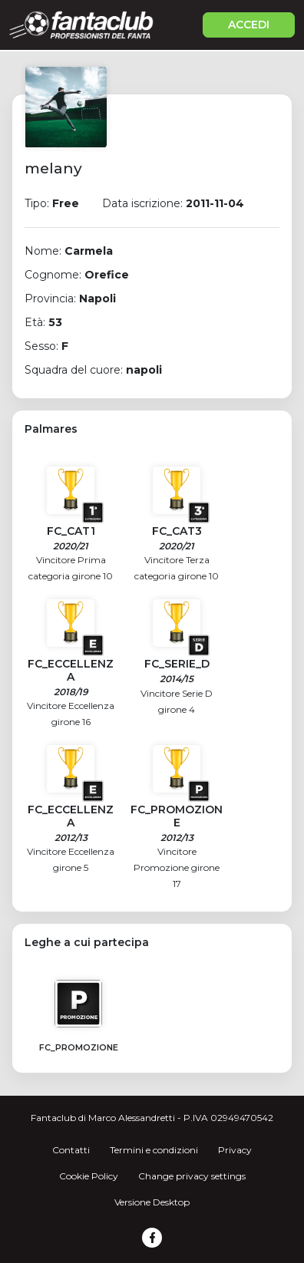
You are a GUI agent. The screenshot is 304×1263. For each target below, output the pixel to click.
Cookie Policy (88, 1176)
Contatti (71, 1150)
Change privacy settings (192, 1176)
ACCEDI (248, 24)
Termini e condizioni (154, 1150)
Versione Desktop (152, 1202)
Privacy (235, 1150)
